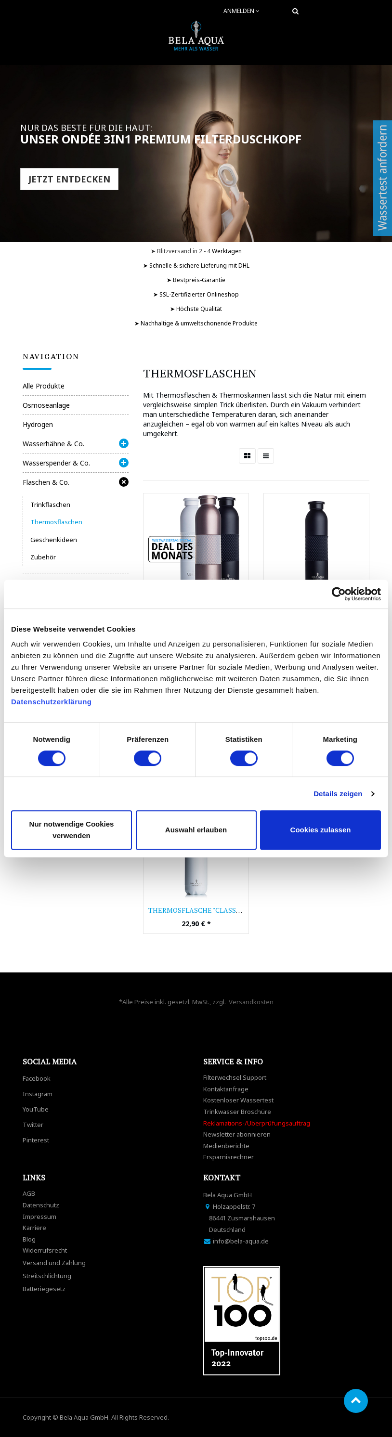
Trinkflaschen (50, 504)
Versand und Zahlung (54, 1262)
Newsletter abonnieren (237, 1134)
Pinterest (36, 1140)
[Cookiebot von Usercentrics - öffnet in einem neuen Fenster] (339, 594)
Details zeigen (338, 794)
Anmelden (241, 11)
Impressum (39, 1216)
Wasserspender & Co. (56, 462)
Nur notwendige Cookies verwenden (71, 830)
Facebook (37, 1078)
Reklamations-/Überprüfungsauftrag (256, 1123)
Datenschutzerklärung (52, 702)
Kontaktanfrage (225, 1089)
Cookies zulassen (320, 830)
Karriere (34, 1227)
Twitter (33, 1124)
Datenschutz (41, 1205)
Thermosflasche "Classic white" (208, 910)
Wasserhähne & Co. (53, 443)
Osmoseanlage (46, 405)
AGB (29, 1193)
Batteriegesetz (44, 1288)
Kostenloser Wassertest (238, 1100)
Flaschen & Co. (46, 482)
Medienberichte (226, 1145)
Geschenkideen (53, 539)
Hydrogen (38, 424)
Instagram (37, 1093)
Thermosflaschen (56, 522)
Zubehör (43, 557)
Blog (29, 1239)
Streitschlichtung (47, 1275)
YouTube (36, 1109)
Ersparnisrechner (228, 1156)
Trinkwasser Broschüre (237, 1111)
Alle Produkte (44, 385)
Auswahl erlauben (196, 830)
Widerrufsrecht (45, 1250)
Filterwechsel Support (234, 1077)
